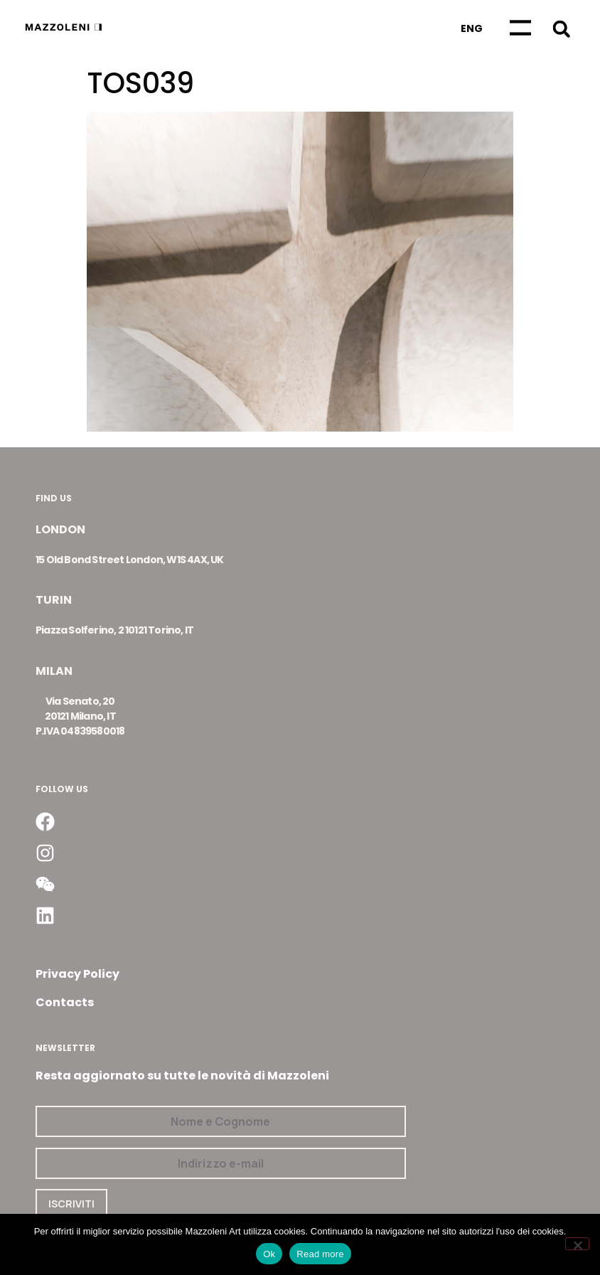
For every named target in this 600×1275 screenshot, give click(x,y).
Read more (320, 1254)
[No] (577, 1243)
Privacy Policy (77, 974)
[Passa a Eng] (472, 28)
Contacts (65, 1002)
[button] (561, 29)
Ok (269, 1254)
